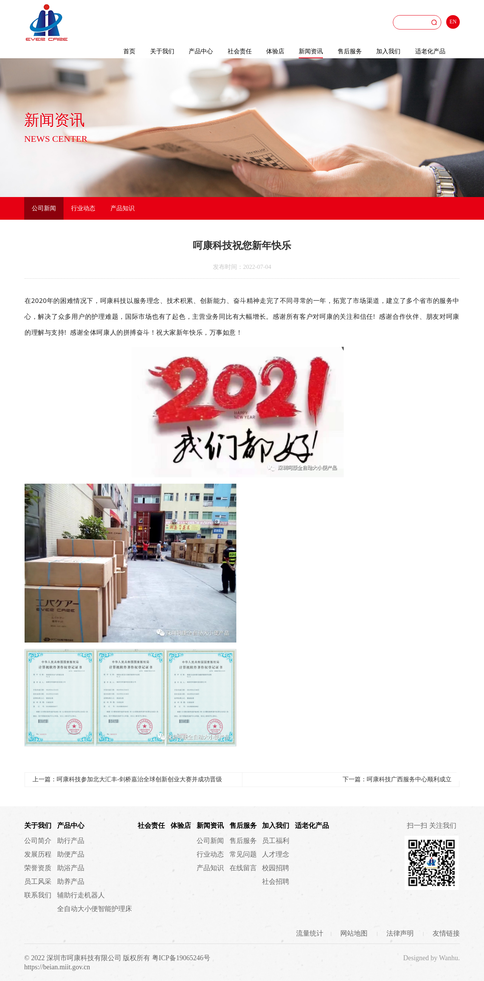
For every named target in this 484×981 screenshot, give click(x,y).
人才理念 (275, 854)
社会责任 (240, 51)
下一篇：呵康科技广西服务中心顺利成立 (397, 779)
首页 (129, 51)
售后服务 (350, 51)
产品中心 (201, 51)
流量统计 (309, 933)
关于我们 (162, 51)
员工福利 (275, 840)
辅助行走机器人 (81, 895)
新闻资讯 (311, 51)
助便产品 (70, 854)
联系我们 (37, 895)
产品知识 (122, 208)
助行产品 (70, 840)
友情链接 (446, 933)
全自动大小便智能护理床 (94, 909)
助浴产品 (70, 868)
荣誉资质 (37, 868)
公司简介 (37, 840)
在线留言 (243, 868)
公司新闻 (44, 208)
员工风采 (37, 881)
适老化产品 (430, 51)
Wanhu (448, 958)
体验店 (275, 51)
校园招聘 (275, 868)
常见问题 (243, 854)
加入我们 (388, 51)
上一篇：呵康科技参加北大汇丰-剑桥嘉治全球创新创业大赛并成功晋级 (127, 779)
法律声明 (401, 933)
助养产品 (70, 881)
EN (453, 22)
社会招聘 (275, 881)
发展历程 (37, 854)
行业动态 (83, 208)
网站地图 (354, 933)
